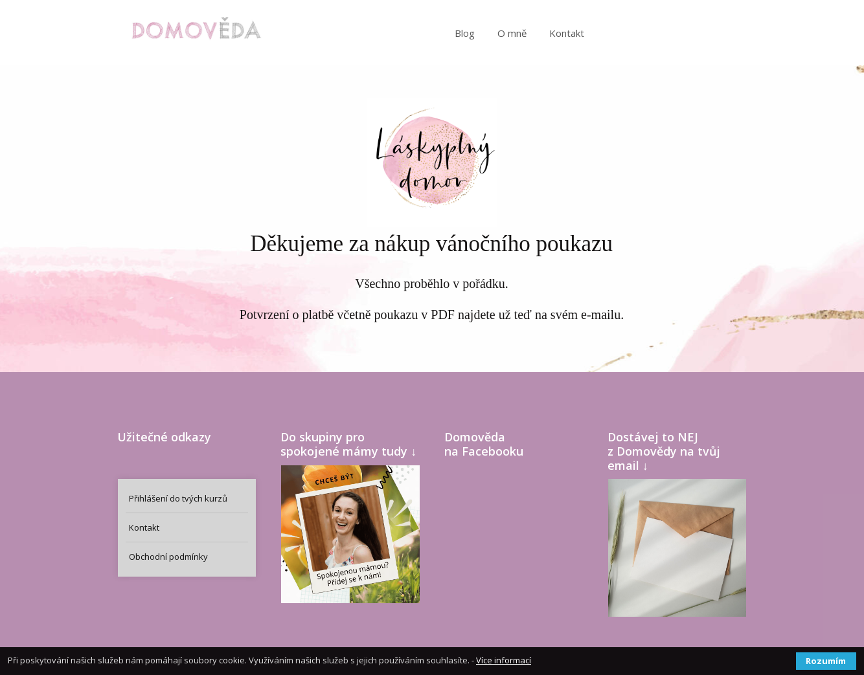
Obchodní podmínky (168, 556)
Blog (465, 33)
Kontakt (566, 33)
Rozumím (826, 661)
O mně (512, 33)
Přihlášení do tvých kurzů (178, 498)
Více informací (503, 660)
